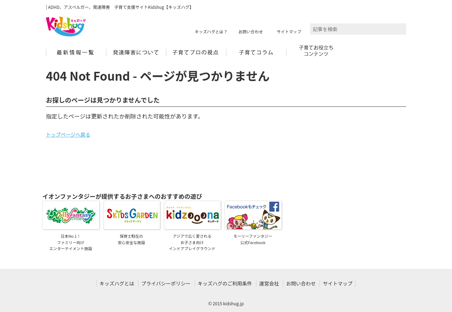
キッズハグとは (117, 283)
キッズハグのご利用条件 (225, 283)
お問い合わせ (301, 283)
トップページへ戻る (68, 134)
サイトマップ (337, 283)
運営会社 (269, 283)
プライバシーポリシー (166, 283)
